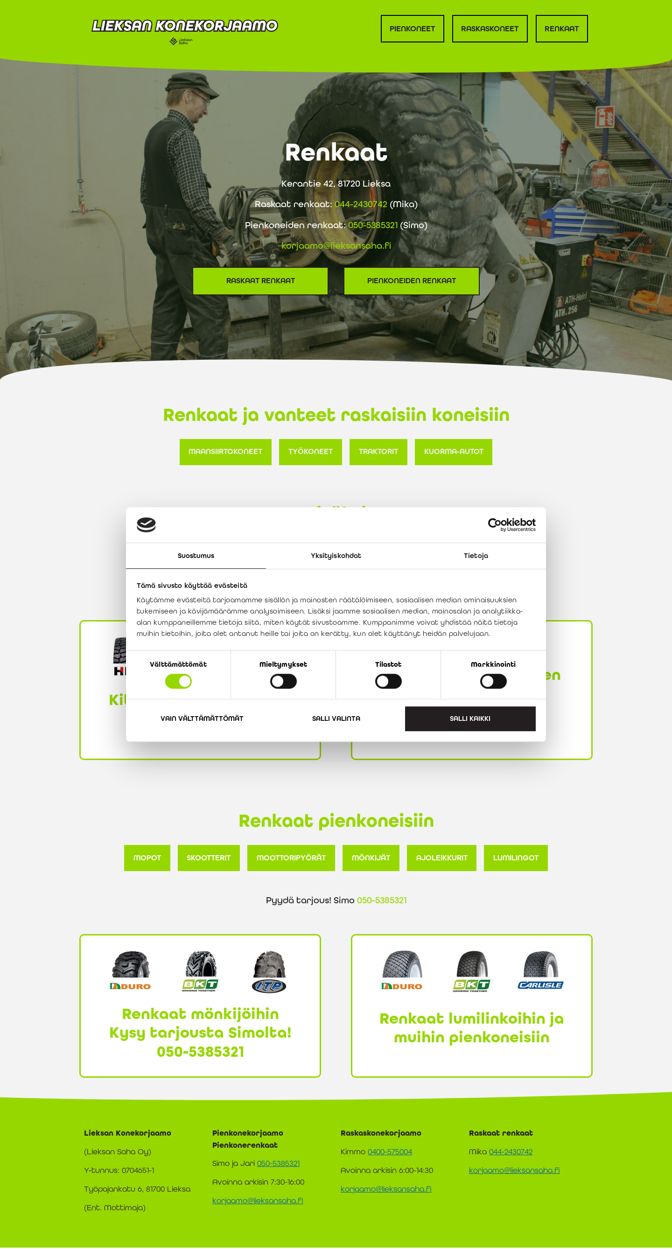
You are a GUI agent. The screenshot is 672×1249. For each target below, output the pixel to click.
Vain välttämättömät (202, 718)
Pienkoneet (412, 28)
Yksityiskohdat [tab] (336, 556)
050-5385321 (373, 224)
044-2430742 (361, 203)
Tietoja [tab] (476, 556)
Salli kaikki (470, 718)
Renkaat (562, 28)
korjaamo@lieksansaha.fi (336, 245)
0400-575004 (390, 1153)
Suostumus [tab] (196, 556)
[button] (222, 452)
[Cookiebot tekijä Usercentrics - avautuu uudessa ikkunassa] (495, 525)
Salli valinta (336, 718)
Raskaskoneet (490, 28)
